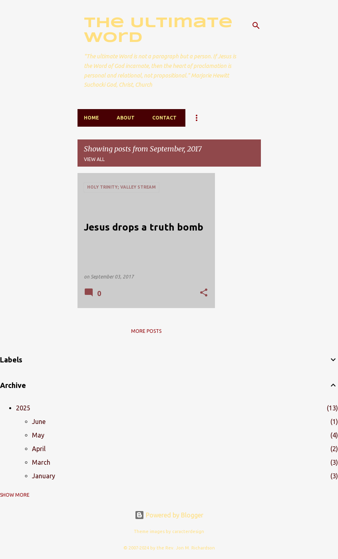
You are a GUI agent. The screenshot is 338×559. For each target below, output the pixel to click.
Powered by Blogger (169, 515)
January (43, 475)
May (38, 435)
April (39, 448)
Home (91, 117)
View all (94, 159)
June (39, 421)
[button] (204, 293)
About (126, 117)
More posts (146, 331)
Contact (164, 117)
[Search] (256, 25)
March (41, 462)
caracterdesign (188, 531)
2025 (23, 408)
